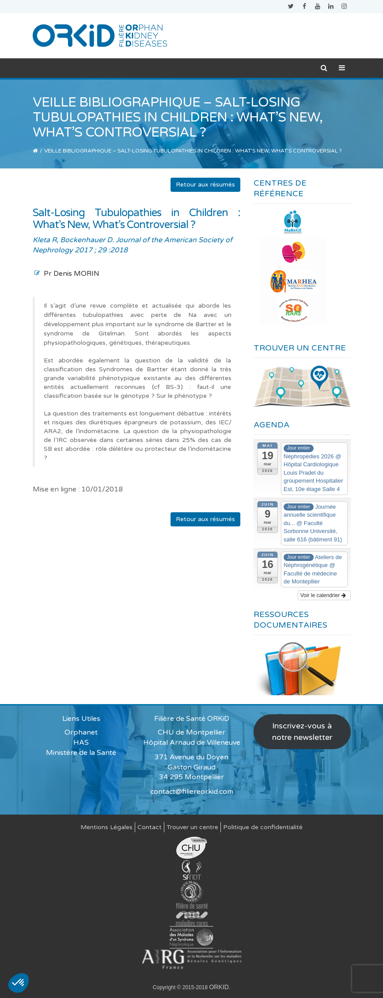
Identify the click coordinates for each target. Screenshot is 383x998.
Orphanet (81, 732)
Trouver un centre (192, 827)
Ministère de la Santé (81, 752)
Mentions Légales (106, 827)
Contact (149, 827)
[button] (18, 983)
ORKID (218, 986)
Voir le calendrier (323, 595)
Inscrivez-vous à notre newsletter (302, 731)
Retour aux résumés (205, 184)
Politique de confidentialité (263, 827)
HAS (81, 742)
